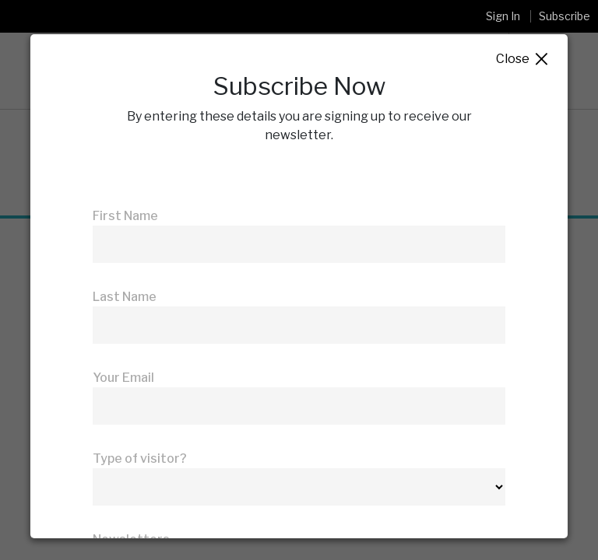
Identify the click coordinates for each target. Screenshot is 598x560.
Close (523, 59)
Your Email (123, 377)
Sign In (503, 16)
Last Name (125, 296)
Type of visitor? (140, 458)
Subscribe (564, 16)
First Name (125, 215)
